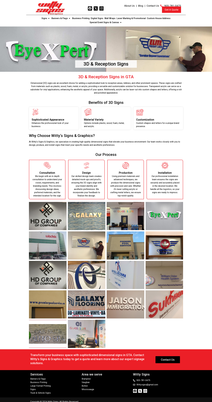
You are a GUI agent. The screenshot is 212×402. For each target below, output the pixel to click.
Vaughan (86, 382)
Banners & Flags (61, 18)
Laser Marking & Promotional (131, 18)
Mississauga (88, 389)
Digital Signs (97, 18)
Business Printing (81, 18)
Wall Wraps (109, 18)
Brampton (86, 379)
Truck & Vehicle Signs (40, 393)
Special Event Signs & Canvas (106, 22)
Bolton (85, 386)
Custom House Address (158, 18)
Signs (46, 18)
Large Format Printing (40, 386)
